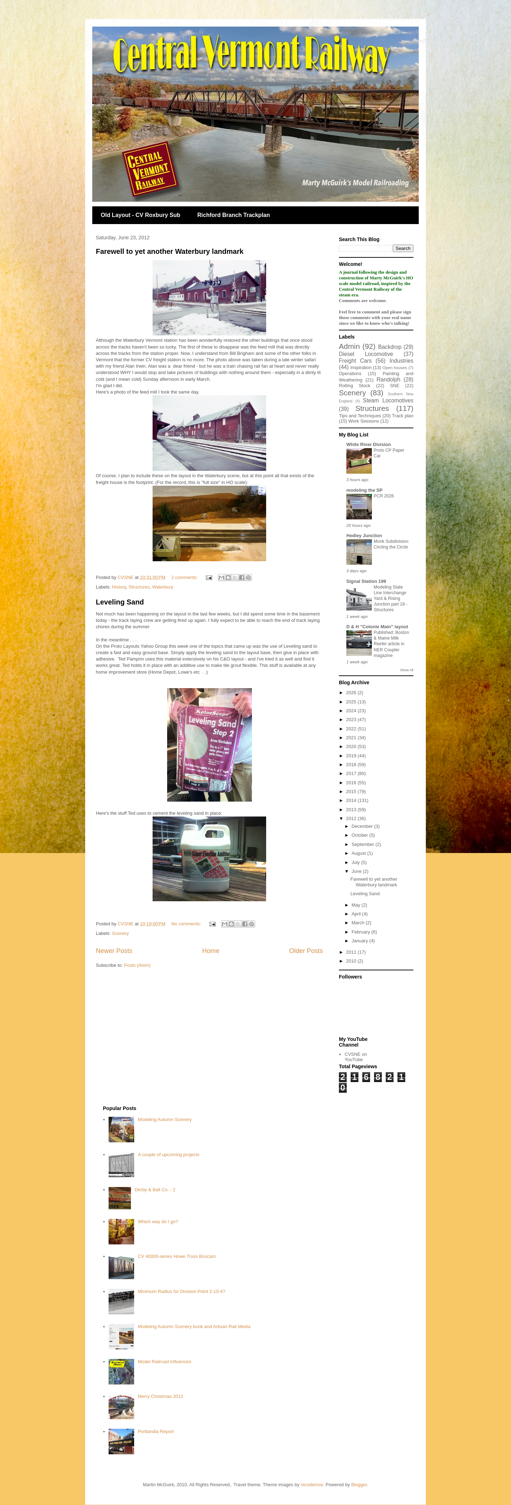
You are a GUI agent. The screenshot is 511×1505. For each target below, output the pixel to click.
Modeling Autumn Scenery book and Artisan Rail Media (194, 1326)
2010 (352, 961)
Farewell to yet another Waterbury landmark (169, 251)
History (119, 587)
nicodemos (312, 1484)
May (357, 905)
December (363, 826)
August (359, 853)
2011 (352, 952)
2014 (352, 800)
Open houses (395, 367)
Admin (349, 346)
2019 (352, 755)
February (362, 932)
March (359, 922)
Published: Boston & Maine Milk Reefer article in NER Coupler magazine (391, 644)
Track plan (402, 415)
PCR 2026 (384, 496)
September (363, 844)
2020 (352, 746)
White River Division (368, 444)
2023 (352, 719)
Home (211, 950)
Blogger (359, 1484)
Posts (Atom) (137, 965)
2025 (352, 701)
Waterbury (162, 587)
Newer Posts (114, 950)
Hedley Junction (364, 535)
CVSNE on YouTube (356, 1057)
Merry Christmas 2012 (160, 1396)
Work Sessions (363, 421)
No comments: (186, 923)
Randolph (388, 380)
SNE (395, 385)
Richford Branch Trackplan (233, 215)
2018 (352, 764)
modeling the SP (364, 490)
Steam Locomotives (388, 400)
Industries (401, 361)
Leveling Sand (120, 602)
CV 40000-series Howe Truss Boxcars (177, 1256)
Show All (406, 670)
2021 (352, 737)
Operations (350, 373)
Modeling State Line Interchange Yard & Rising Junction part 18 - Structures (390, 598)
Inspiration (361, 367)
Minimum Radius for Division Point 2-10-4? (181, 1291)
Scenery (120, 933)
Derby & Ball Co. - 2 (154, 1189)
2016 (352, 782)
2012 (352, 818)
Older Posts (306, 950)
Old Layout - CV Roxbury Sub (140, 215)
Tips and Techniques (360, 415)
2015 (352, 791)
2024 (352, 710)
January (360, 940)
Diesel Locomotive (366, 354)
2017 (352, 773)
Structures (138, 587)
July (356, 862)
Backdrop (390, 347)
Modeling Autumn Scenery (165, 1119)
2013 (352, 809)
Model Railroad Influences (164, 1361)
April (357, 913)
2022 (352, 728)
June (357, 871)
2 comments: (185, 577)
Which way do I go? (158, 1221)
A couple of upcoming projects (168, 1154)
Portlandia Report (156, 1431)
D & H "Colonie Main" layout (377, 626)
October (360, 835)
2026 (352, 692)
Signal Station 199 (366, 581)
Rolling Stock (354, 385)
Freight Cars (355, 361)
